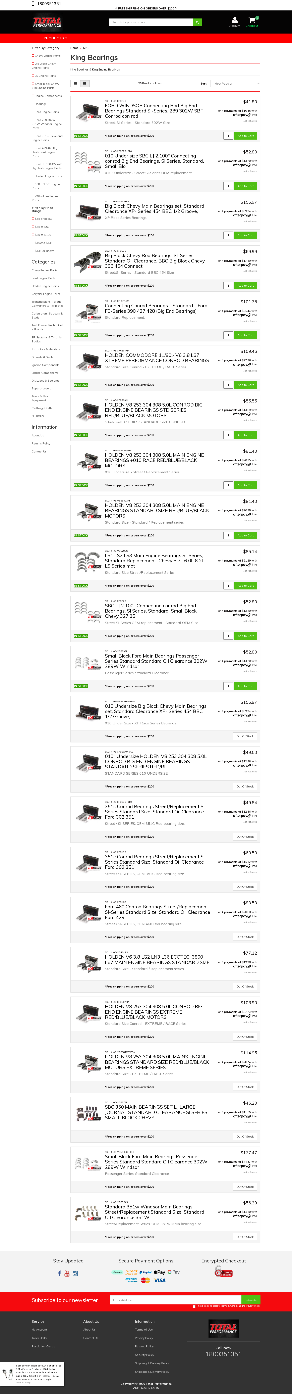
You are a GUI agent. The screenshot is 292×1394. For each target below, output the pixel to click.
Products (55, 38)
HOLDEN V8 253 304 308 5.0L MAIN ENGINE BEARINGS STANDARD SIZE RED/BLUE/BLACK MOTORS (157, 510)
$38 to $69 (42, 227)
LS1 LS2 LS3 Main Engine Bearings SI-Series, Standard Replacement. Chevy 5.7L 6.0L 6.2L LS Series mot (154, 560)
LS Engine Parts (45, 76)
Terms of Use (144, 1329)
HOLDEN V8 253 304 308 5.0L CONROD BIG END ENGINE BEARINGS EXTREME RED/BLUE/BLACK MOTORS (154, 1011)
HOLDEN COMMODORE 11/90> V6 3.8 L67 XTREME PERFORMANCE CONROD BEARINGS (157, 357)
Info (254, 114)
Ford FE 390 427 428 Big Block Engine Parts (47, 166)
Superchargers (41, 388)
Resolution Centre (43, 1346)
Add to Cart (246, 136)
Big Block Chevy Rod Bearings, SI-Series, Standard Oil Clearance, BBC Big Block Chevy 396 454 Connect (155, 260)
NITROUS (38, 416)
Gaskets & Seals (42, 357)
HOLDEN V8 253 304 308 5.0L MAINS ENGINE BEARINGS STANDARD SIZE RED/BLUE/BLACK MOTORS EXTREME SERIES (157, 1062)
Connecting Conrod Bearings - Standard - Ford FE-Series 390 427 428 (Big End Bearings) (156, 308)
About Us (38, 435)
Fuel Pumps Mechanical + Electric (47, 327)
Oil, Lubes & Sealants (45, 380)
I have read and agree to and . (226, 1306)
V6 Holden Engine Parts (45, 198)
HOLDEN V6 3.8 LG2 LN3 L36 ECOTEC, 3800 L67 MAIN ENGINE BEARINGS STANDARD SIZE (157, 959)
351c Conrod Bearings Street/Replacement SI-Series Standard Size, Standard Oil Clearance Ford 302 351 (156, 811)
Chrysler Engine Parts (46, 294)
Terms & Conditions (231, 1305)
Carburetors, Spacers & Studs (47, 315)
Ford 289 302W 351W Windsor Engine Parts (47, 124)
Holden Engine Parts (48, 176)
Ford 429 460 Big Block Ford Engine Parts (44, 152)
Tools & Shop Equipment (41, 398)
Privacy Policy (253, 1305)
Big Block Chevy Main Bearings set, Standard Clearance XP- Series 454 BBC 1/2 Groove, (154, 208)
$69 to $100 (43, 235)
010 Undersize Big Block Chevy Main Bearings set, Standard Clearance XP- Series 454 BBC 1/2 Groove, (156, 711)
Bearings (41, 104)
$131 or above (44, 251)
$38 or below (43, 219)
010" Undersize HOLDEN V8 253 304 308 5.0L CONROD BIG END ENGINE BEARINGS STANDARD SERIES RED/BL (156, 761)
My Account (39, 1329)
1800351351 (48, 3)
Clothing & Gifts (42, 408)
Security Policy (144, 1355)
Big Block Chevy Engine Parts (44, 65)
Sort (203, 83)
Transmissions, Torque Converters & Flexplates (47, 303)
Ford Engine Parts (47, 112)
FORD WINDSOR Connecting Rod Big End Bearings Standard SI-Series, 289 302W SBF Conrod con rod (154, 110)
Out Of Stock (245, 736)
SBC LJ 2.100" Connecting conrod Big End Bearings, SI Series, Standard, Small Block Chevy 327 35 (151, 611)
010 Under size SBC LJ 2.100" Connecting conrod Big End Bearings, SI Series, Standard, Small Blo (154, 161)
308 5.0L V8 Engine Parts (46, 186)
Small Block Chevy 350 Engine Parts (45, 86)
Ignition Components (45, 365)
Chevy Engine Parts (48, 55)
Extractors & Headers (46, 349)
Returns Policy (41, 443)
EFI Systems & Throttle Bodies (47, 339)
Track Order (39, 1338)
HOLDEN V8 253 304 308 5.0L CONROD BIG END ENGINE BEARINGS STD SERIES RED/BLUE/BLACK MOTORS (154, 410)
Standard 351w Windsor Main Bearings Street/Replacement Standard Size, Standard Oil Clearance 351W (154, 1212)
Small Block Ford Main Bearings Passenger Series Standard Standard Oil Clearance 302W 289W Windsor (156, 661)
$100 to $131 (44, 243)
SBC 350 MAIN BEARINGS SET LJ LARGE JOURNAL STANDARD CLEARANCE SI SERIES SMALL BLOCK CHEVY (156, 1112)
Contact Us (39, 451)
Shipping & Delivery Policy (152, 1363)
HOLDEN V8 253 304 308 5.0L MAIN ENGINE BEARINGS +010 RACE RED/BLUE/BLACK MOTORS (154, 460)
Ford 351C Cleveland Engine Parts (47, 138)
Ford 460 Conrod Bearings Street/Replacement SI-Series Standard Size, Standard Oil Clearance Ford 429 (157, 912)
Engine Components (48, 96)
